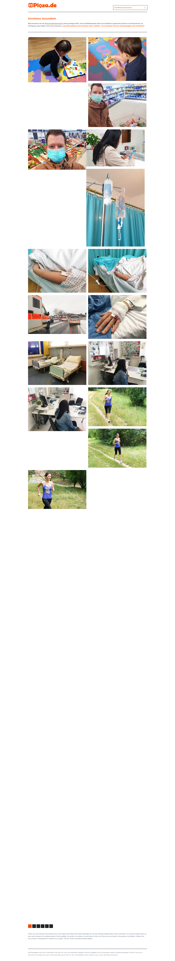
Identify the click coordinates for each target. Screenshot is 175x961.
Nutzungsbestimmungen (42, 955)
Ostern (96, 955)
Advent (86, 955)
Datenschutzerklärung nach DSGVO (60, 955)
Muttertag (91, 955)
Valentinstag (106, 955)
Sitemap (132, 952)
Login (72, 955)
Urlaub (101, 955)
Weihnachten (114, 955)
